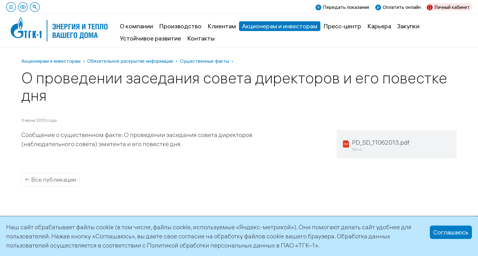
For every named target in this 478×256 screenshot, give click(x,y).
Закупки (408, 26)
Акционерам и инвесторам (279, 26)
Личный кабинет (452, 7)
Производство (180, 26)
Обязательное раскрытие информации (130, 61)
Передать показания (346, 7)
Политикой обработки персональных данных (211, 245)
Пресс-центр (342, 26)
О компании (136, 26)
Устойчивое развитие (150, 38)
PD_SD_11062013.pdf (380, 142)
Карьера (379, 26)
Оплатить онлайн (402, 7)
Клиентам (222, 26)
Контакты (201, 38)
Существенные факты (204, 61)
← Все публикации (50, 179)
